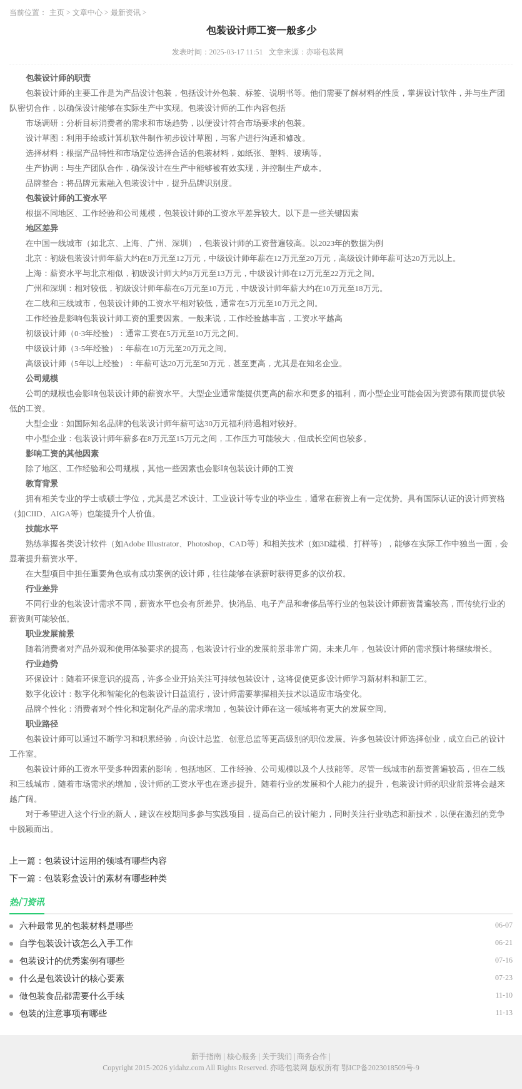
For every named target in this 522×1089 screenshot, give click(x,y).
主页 (56, 12)
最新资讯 (126, 12)
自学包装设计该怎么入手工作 (76, 943)
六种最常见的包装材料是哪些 (76, 926)
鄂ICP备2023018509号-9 (380, 1067)
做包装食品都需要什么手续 (71, 996)
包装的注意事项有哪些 (63, 1013)
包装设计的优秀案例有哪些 (71, 961)
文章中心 (88, 12)
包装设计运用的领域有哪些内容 (105, 861)
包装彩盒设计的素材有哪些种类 (105, 878)
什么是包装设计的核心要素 (71, 978)
